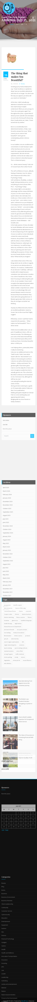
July (22, 27)
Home (12, 27)
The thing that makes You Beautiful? (19, 188)
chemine (14, 195)
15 (26, 27)
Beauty (22, 195)
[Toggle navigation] (33, 17)
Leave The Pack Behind (13, 17)
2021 (17, 27)
